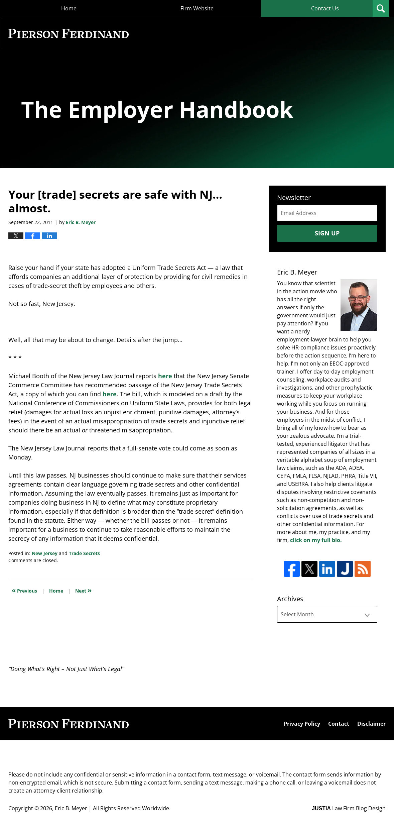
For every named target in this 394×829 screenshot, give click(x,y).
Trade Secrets (84, 553)
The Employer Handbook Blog (68, 33)
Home (69, 8)
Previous (24, 590)
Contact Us (325, 8)
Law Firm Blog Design (349, 808)
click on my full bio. (316, 540)
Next (83, 590)
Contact (338, 723)
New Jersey (44, 553)
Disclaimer (371, 723)
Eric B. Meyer (71, 808)
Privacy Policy (302, 723)
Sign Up (327, 233)
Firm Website (197, 8)
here (165, 376)
